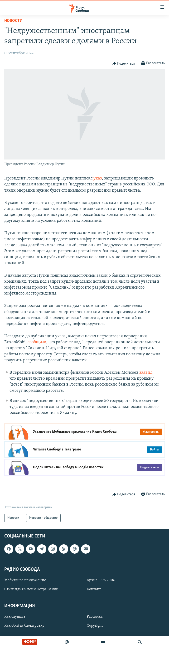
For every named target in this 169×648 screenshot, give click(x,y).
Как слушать (14, 617)
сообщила (37, 342)
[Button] (123, 63)
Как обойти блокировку (24, 626)
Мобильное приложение (25, 580)
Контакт (94, 589)
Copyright (95, 626)
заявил (145, 372)
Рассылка (95, 617)
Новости (13, 21)
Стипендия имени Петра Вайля (31, 589)
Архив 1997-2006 (101, 580)
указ (97, 178)
